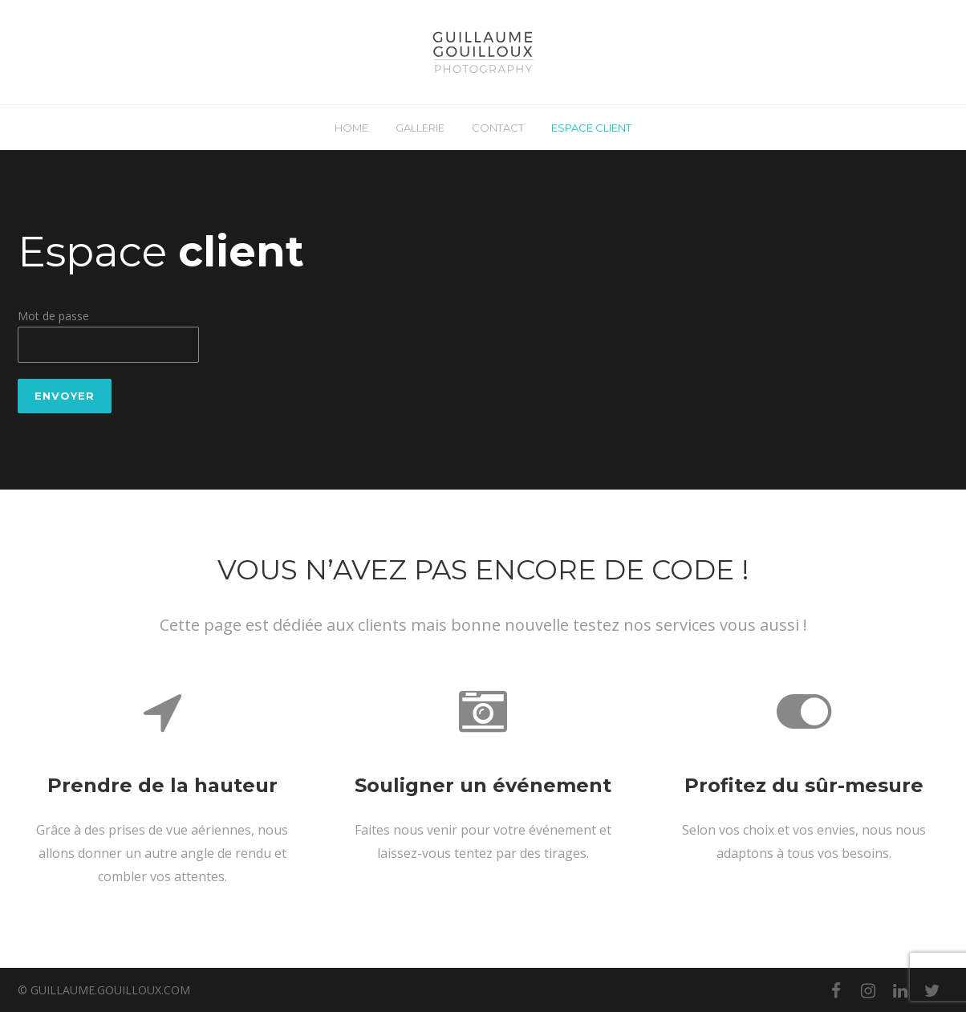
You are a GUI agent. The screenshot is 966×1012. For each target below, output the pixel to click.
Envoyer (64, 395)
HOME (351, 127)
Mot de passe (53, 315)
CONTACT (498, 127)
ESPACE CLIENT (591, 127)
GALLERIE (420, 127)
